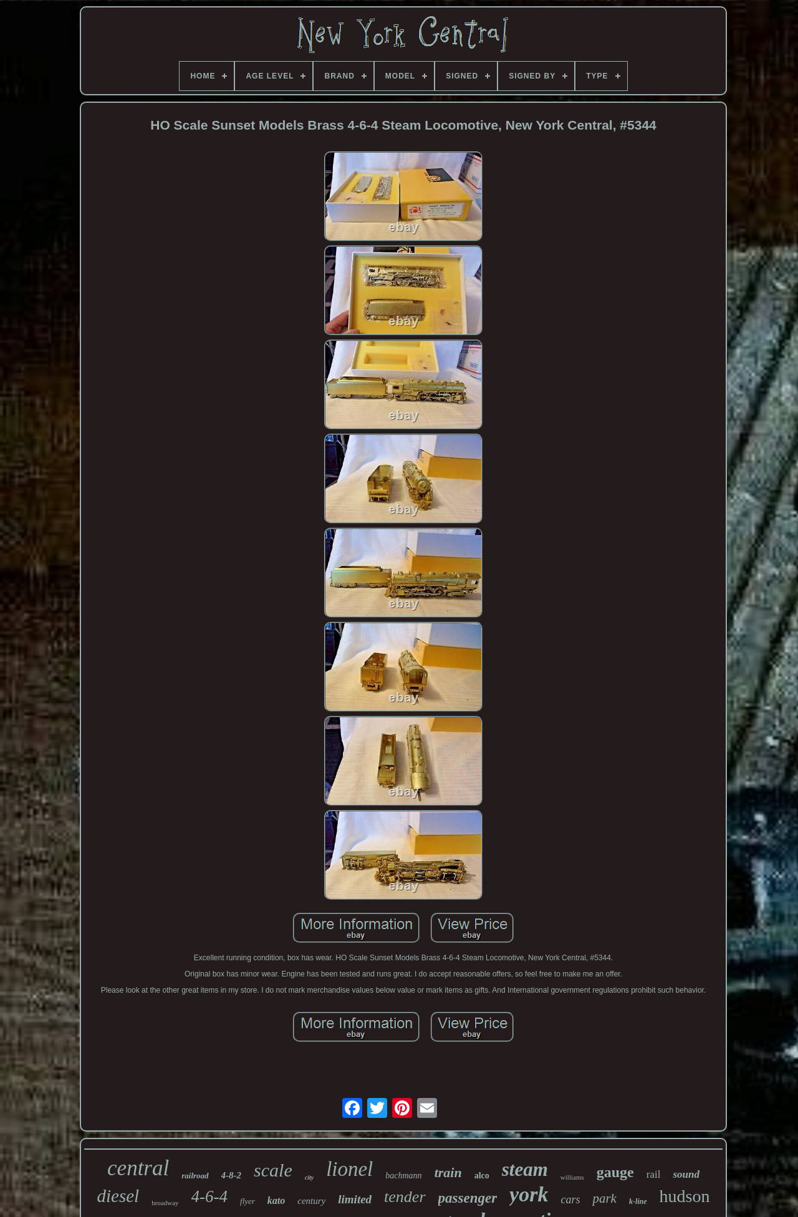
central (138, 1168)
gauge (615, 1172)
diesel (118, 1196)
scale (273, 1170)
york (528, 1194)
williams (572, 1177)
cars (570, 1199)
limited (355, 1199)
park (604, 1198)
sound (686, 1174)
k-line (638, 1201)
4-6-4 (209, 1196)
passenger (468, 1198)
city (309, 1177)
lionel (349, 1169)
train (448, 1172)
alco (481, 1175)
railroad (194, 1175)
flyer (247, 1201)
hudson (685, 1196)
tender (404, 1197)
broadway (164, 1202)
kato (276, 1200)
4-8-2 (231, 1175)
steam (525, 1169)
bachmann (403, 1175)
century (311, 1201)
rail (654, 1174)
